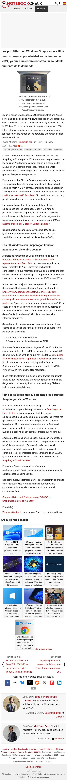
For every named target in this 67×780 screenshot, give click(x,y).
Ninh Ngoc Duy (41, 726)
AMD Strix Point (27, 195)
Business (47, 149)
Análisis (28, 8)
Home (17, 8)
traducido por (25, 142)
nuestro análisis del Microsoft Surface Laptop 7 (26, 223)
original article (42, 696)
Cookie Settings (34, 767)
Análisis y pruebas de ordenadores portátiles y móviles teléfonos (28, 749)
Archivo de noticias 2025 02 (29, 752)
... (64, 8)
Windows (58, 149)
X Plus (12, 413)
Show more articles (43, 649)
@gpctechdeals (51, 713)
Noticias (41, 8)
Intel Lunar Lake (10, 195)
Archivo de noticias (8, 752)
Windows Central (10, 512)
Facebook (58, 738)
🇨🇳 (19, 145)
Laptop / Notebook (33, 149)
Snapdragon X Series (13, 149)
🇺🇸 (15, 145)
